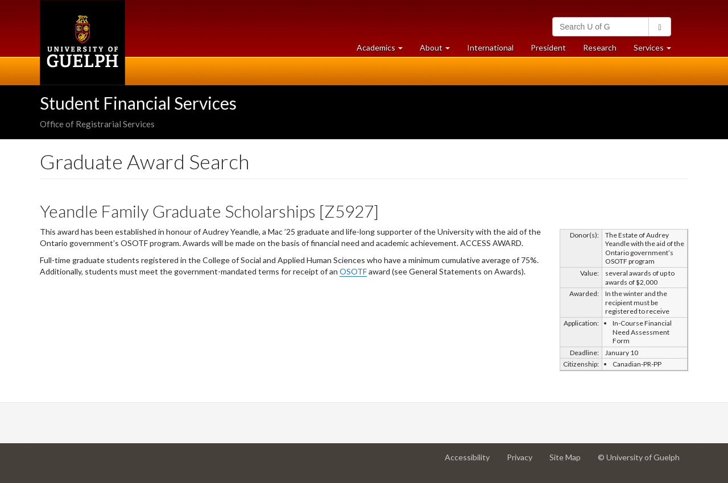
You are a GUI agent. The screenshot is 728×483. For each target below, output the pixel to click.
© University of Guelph (639, 457)
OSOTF (353, 271)
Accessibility (471, 461)
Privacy (524, 461)
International (490, 47)
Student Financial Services (138, 103)
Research (604, 50)
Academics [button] (384, 50)
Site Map (569, 461)
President (548, 47)
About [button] (439, 50)
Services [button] (657, 50)
